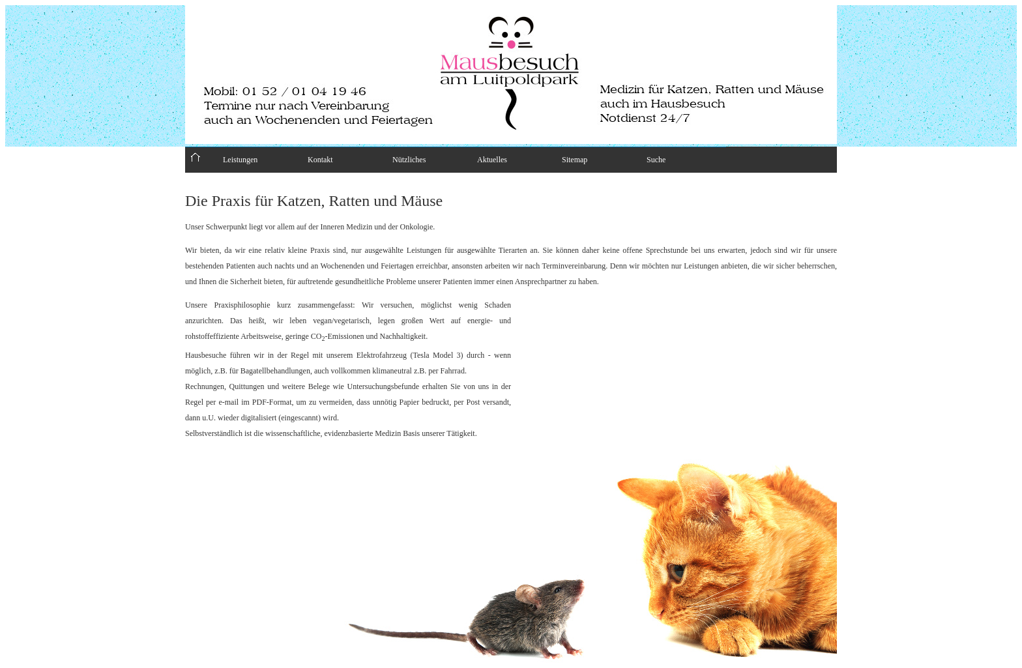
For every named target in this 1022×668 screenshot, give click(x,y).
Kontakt (320, 159)
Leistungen (240, 159)
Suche (656, 159)
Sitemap (574, 159)
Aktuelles (492, 159)
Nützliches (409, 159)
